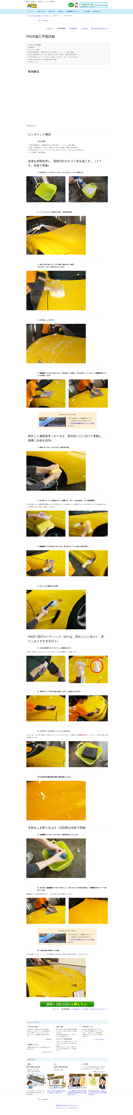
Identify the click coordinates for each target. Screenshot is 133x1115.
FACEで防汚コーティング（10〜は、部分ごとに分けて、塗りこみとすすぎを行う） (54, 57)
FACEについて (50, 28)
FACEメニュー (33, 62)
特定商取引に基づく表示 (61, 1105)
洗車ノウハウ (52, 11)
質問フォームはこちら (99, 1071)
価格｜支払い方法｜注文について (99, 28)
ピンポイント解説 (34, 49)
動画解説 (31, 47)
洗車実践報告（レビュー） (73, 11)
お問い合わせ (96, 11)
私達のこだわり (41, 11)
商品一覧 (61, 11)
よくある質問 (86, 11)
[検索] (64, 21)
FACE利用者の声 (73, 28)
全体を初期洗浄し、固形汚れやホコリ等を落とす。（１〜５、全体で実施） (52, 52)
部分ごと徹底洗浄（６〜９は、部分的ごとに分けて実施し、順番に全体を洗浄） (53, 54)
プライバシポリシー (72, 1105)
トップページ (30, 11)
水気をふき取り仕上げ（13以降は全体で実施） (43, 59)
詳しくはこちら (47, 1052)
